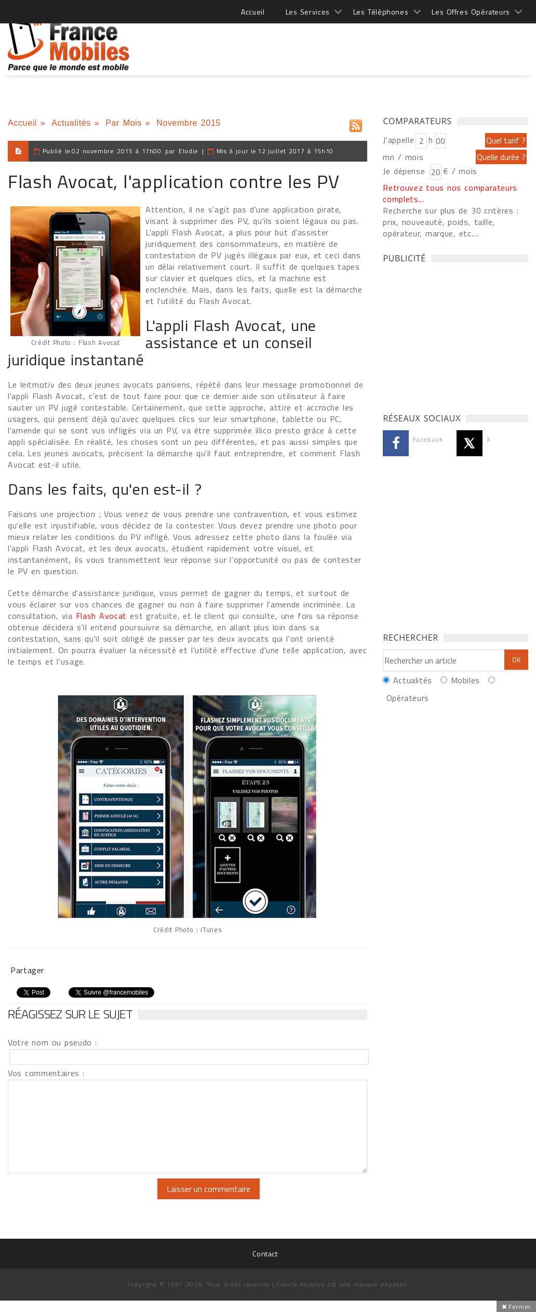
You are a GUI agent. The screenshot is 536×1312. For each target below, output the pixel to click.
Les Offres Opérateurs (471, 11)
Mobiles (465, 680)
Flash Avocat (103, 615)
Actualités (71, 122)
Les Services (308, 11)
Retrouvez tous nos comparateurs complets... (450, 193)
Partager (27, 970)
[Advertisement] (339, 41)
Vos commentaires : (46, 1073)
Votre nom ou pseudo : (52, 1042)
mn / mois (403, 157)
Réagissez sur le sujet (70, 1013)
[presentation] (94, 1198)
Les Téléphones (381, 11)
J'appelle (398, 139)
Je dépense (405, 171)
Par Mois (123, 122)
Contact (264, 1253)
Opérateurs (407, 698)
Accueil (252, 11)
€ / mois (460, 171)
